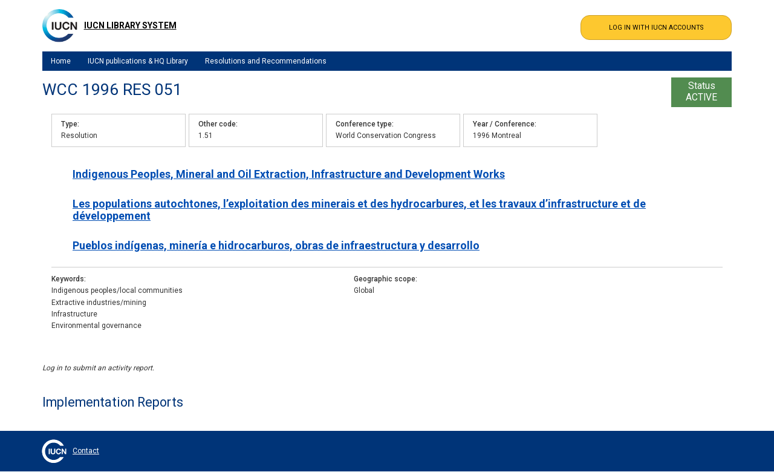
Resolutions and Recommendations (266, 61)
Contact (86, 451)
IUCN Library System (130, 25)
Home (61, 61)
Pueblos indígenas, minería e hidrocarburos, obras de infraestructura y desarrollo (276, 245)
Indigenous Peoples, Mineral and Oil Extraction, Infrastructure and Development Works (289, 174)
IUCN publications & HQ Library (138, 61)
